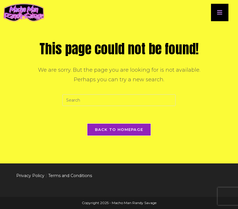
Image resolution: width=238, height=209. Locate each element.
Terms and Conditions (70, 174)
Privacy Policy (30, 174)
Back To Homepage (119, 129)
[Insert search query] (119, 100)
